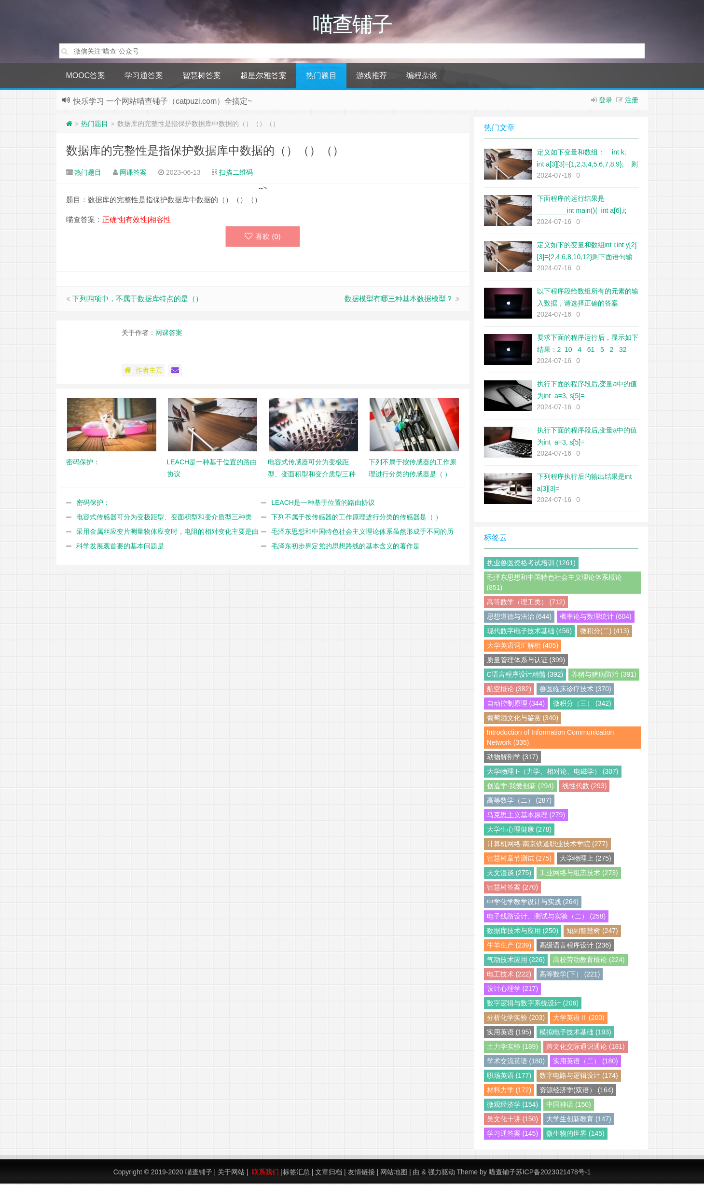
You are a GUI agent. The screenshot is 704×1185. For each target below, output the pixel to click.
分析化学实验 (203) (516, 1019)
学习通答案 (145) (512, 1135)
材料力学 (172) (509, 1091)
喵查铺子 (198, 1173)
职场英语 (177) (509, 1077)
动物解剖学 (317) (512, 758)
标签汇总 (296, 1173)
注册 (631, 101)
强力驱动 (441, 1173)
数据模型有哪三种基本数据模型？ (399, 300)
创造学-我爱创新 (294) (520, 787)
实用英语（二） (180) (585, 1062)
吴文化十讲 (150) (512, 1120)
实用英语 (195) (509, 1033)
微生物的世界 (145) (575, 1135)
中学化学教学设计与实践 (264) (533, 903)
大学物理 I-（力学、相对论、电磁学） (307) (553, 773)
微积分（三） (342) (582, 705)
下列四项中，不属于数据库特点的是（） (137, 300)
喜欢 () (263, 238)
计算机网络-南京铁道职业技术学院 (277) (547, 845)
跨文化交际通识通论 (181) (585, 1048)
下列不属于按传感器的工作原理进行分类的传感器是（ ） (356, 518)
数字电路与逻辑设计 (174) (578, 1077)
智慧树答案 (201, 77)
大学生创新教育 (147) (578, 1120)
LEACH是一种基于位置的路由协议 (323, 504)
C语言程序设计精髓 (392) (525, 676)
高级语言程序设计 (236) (575, 946)
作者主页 (143, 371)
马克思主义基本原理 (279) (526, 816)
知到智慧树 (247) (592, 932)
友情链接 (361, 1173)
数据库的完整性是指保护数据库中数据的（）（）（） (205, 151)
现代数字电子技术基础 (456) (529, 632)
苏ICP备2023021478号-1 (553, 1173)
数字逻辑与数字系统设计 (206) (533, 1004)
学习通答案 (143, 77)
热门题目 (321, 77)
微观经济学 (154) (512, 1106)
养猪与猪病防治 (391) (603, 676)
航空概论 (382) (509, 690)
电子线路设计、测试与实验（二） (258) (546, 917)
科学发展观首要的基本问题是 (120, 547)
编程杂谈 (421, 77)
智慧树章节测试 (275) (519, 860)
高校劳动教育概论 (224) (589, 961)
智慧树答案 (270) (512, 888)
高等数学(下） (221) (569, 975)
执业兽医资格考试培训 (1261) (531, 564)
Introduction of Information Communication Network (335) (550, 739)
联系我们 (265, 1173)
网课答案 (133, 174)
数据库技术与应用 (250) (523, 932)
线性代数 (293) (584, 787)
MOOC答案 (86, 77)
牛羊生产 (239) (509, 946)
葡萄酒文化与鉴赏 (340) (523, 719)
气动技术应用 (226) (516, 961)
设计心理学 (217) (512, 990)
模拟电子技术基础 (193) (575, 1033)
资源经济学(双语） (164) (576, 1091)
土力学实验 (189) (512, 1048)
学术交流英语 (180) (516, 1062)
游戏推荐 (371, 77)
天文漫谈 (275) (509, 874)
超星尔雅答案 (263, 77)
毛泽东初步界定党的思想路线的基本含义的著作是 (345, 547)
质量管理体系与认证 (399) (526, 661)
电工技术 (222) (509, 975)
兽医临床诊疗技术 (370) (575, 690)
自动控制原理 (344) (516, 705)
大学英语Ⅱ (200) (579, 1019)
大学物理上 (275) (585, 860)
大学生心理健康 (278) (519, 831)
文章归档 (328, 1173)
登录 (605, 101)
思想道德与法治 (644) (519, 618)
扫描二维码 (236, 174)
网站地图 (393, 1173)
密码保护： (93, 504)
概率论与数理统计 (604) (596, 618)
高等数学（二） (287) (519, 802)
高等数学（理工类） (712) (526, 603)
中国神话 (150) (568, 1106)
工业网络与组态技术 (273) (578, 874)
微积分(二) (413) (604, 632)
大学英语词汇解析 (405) (523, 647)
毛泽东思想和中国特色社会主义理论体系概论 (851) (554, 584)
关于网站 (231, 1173)
